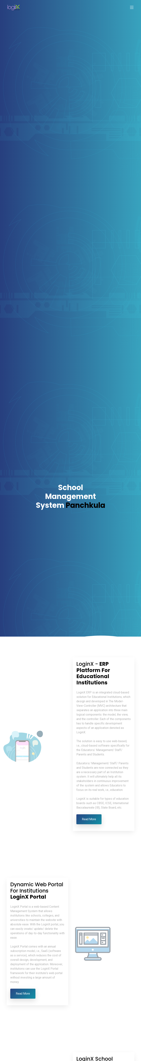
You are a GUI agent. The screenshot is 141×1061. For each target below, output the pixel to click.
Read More (89, 819)
